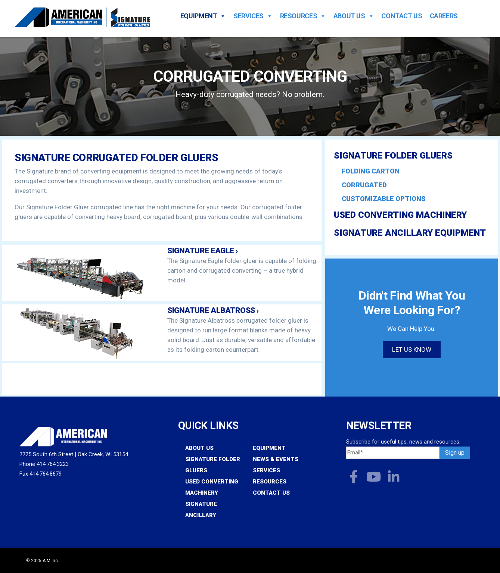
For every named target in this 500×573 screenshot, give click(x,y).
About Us (353, 16)
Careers (444, 16)
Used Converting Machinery (400, 215)
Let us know (411, 349)
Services (253, 16)
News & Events (275, 459)
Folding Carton (371, 171)
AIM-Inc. (51, 560)
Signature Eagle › (202, 250)
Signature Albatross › (213, 310)
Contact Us (401, 16)
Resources (303, 16)
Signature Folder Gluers (393, 155)
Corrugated (364, 185)
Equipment (203, 16)
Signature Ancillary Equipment (410, 233)
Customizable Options (384, 199)
